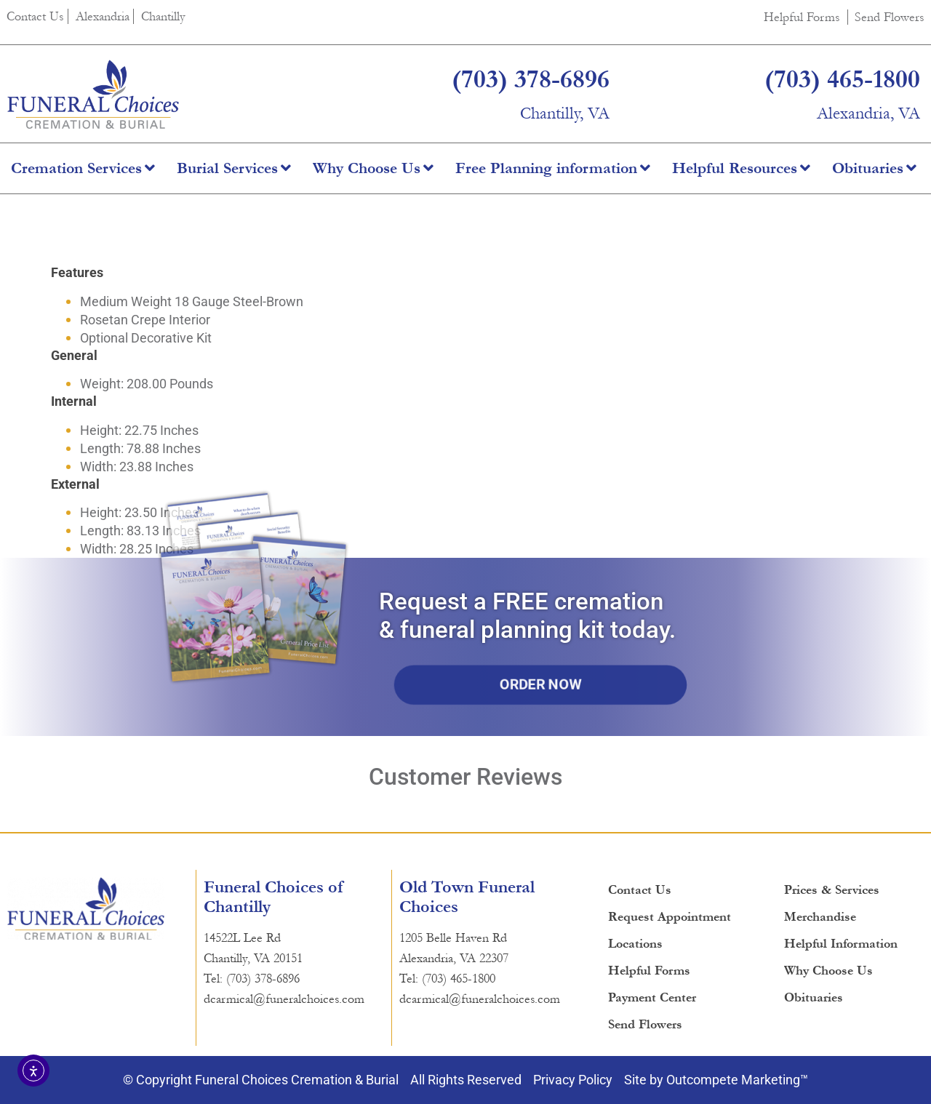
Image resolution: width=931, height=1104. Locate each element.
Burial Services (234, 168)
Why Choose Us (373, 168)
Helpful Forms (802, 17)
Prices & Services (831, 889)
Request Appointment (669, 916)
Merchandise (820, 916)
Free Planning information (552, 168)
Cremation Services (83, 168)
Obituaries (874, 168)
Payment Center (652, 997)
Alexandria (102, 16)
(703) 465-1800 (842, 79)
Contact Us (35, 16)
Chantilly (163, 16)
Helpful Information (841, 943)
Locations (635, 943)
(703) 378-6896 (531, 79)
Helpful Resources (741, 168)
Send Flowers (889, 17)
